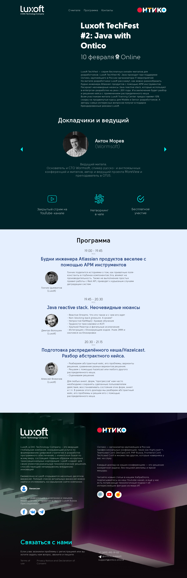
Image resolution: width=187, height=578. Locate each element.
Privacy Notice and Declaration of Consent (56, 562)
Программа (91, 10)
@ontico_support (111, 556)
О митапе (74, 10)
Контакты (107, 10)
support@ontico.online (111, 560)
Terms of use (25, 562)
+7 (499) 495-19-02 (108, 552)
